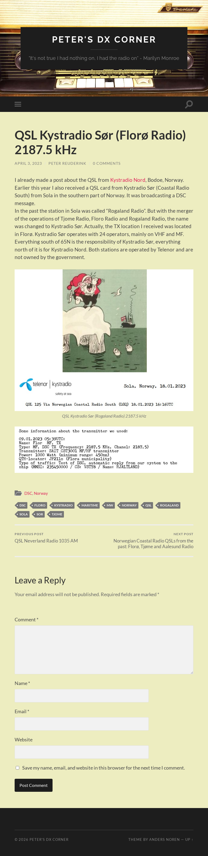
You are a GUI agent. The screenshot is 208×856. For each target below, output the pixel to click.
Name (22, 683)
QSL (148, 505)
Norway (41, 493)
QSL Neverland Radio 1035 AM (46, 538)
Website (23, 739)
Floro (40, 505)
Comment (26, 619)
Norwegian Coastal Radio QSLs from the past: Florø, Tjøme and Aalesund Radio (150, 540)
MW (110, 505)
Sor (40, 514)
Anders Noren (164, 839)
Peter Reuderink (67, 163)
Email (22, 711)
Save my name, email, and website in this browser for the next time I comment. (103, 768)
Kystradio (63, 505)
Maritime (90, 505)
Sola (24, 514)
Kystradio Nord (127, 180)
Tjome (57, 514)
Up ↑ (189, 839)
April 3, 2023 (28, 163)
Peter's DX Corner (104, 39)
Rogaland (169, 505)
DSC (28, 493)
